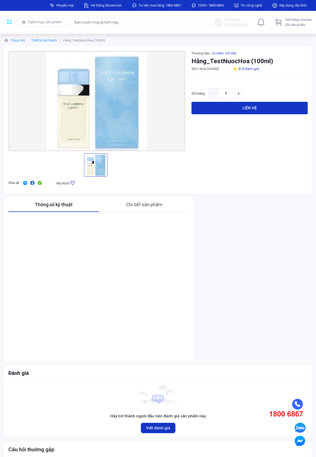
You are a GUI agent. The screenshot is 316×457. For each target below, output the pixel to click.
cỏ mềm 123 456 (224, 53)
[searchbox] (135, 22)
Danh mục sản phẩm (45, 22)
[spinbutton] (226, 93)
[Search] (205, 22)
